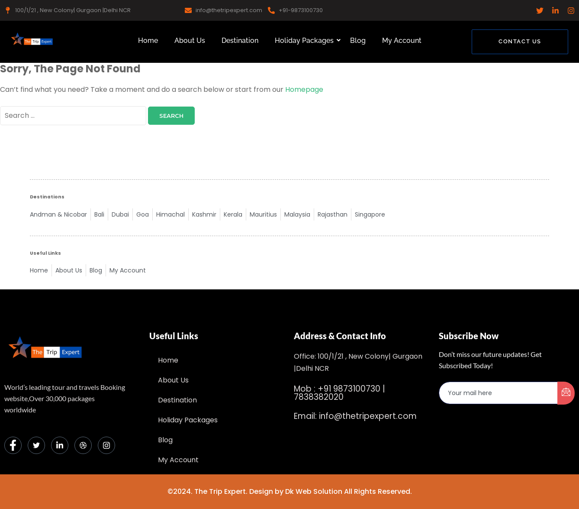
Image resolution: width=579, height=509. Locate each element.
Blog (358, 40)
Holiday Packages (306, 40)
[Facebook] (13, 445)
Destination (240, 40)
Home (148, 40)
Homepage (304, 89)
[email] (499, 393)
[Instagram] (106, 445)
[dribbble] (83, 445)
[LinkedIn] (59, 445)
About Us (189, 40)
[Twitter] (36, 445)
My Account (401, 40)
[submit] (566, 393)
